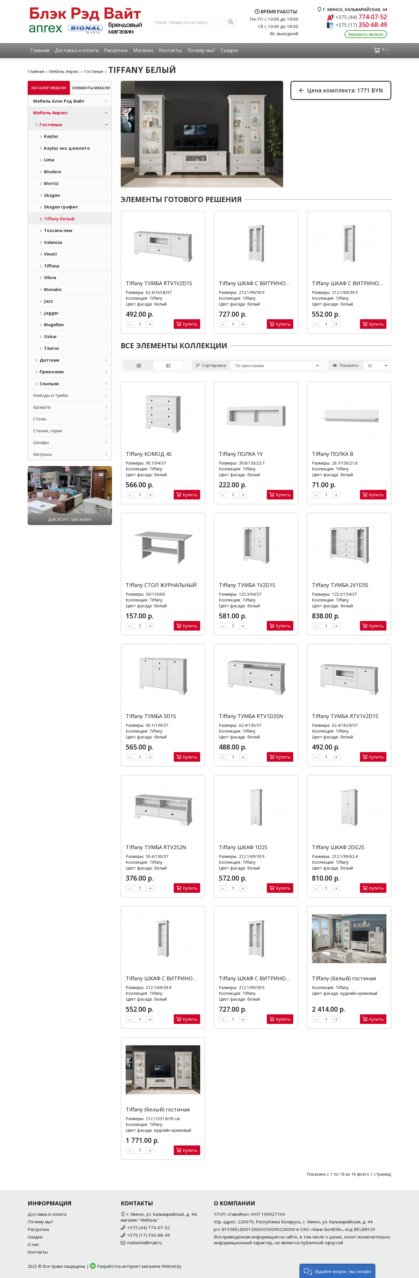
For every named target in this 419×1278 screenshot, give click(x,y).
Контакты (170, 50)
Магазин (143, 50)
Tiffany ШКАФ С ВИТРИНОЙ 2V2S (261, 283)
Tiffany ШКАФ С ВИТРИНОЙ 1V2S (354, 283)
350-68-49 (361, 25)
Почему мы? (201, 50)
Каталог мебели (48, 87)
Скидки (229, 50)
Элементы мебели (91, 87)
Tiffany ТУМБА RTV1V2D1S (159, 283)
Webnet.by (171, 1266)
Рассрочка (115, 50)
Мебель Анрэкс (64, 71)
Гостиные (93, 71)
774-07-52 (361, 17)
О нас (33, 1244)
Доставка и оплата (76, 50)
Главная (40, 50)
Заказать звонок (366, 34)
